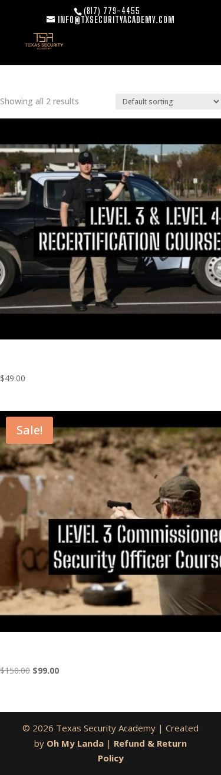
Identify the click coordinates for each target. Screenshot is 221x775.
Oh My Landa (75, 743)
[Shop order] (168, 102)
